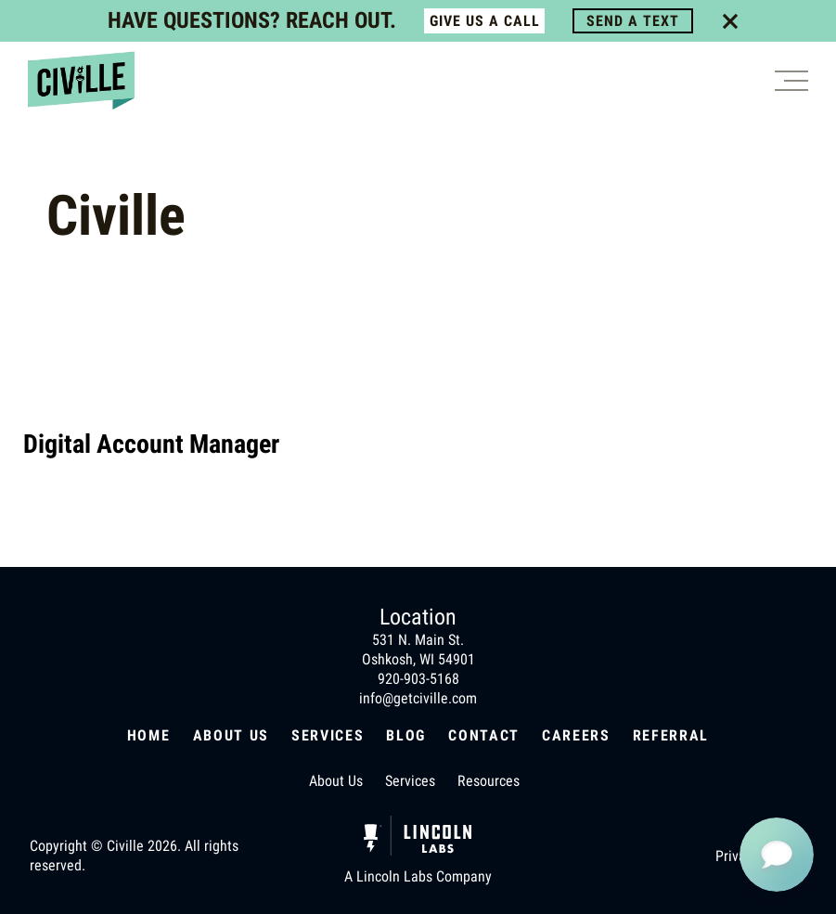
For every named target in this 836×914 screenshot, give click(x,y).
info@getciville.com (418, 698)
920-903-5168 (418, 679)
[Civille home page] (81, 80)
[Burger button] (791, 80)
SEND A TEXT (632, 21)
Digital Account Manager (151, 444)
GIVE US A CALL (485, 21)
